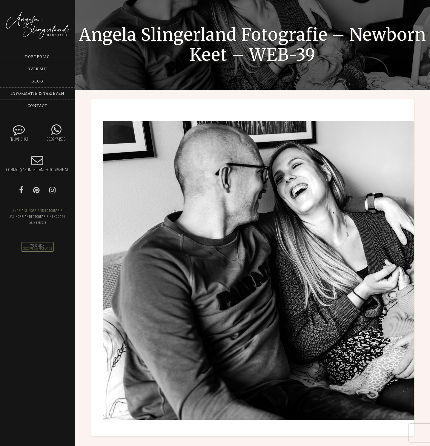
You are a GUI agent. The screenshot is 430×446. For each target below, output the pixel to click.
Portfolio (37, 56)
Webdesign (37, 245)
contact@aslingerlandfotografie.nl (37, 163)
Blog (37, 81)
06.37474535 (56, 133)
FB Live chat (18, 133)
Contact (37, 105)
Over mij (37, 69)
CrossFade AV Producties (37, 248)
